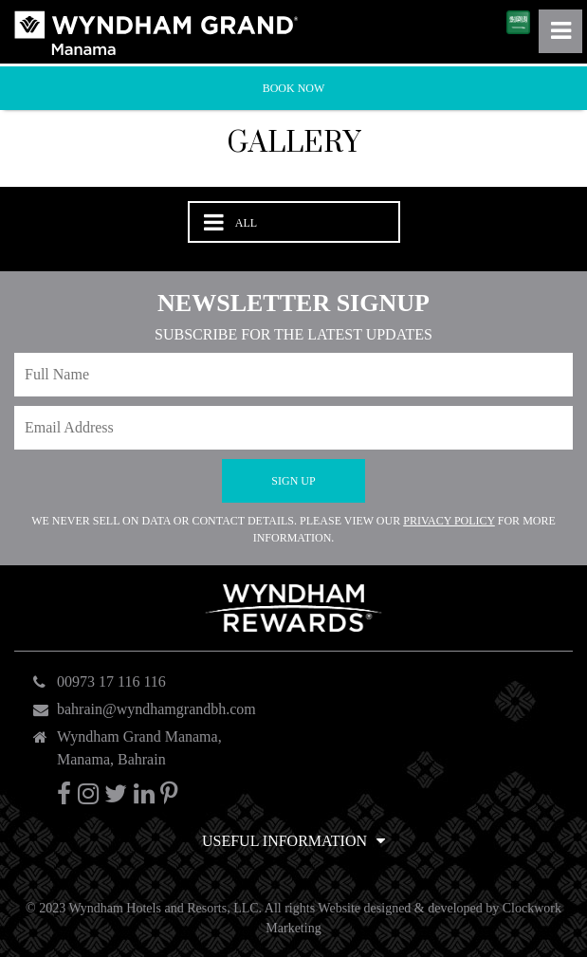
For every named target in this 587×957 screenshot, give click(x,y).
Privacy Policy (449, 520)
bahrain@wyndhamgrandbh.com (156, 709)
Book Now (294, 88)
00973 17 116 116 (111, 681)
